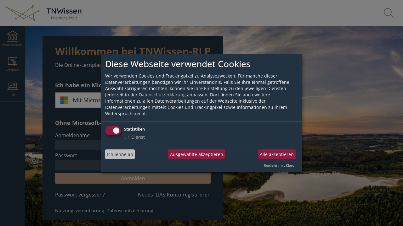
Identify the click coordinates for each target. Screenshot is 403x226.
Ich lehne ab (120, 154)
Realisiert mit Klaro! (279, 165)
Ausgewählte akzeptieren (196, 154)
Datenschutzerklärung (162, 95)
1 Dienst (134, 137)
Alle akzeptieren (277, 154)
